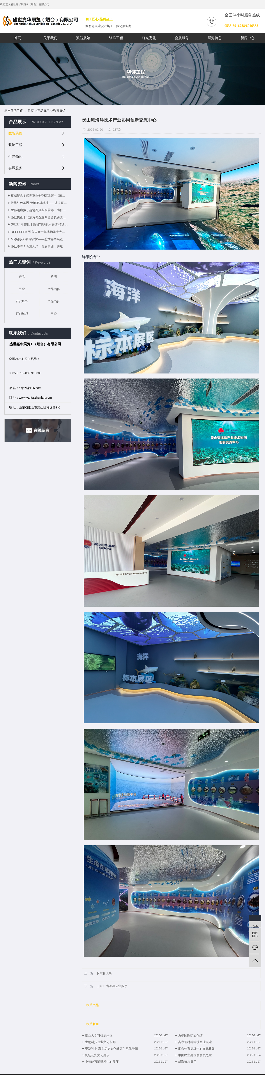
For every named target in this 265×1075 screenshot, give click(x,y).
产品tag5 (22, 301)
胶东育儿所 (104, 973)
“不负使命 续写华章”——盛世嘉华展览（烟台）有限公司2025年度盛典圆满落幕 (39, 239)
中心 (54, 313)
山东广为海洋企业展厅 (112, 986)
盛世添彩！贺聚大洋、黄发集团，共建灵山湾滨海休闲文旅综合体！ (39, 246)
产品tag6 (54, 289)
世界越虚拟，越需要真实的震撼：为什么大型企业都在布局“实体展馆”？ (39, 210)
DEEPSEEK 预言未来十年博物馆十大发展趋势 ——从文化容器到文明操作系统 (39, 232)
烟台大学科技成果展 (99, 1035)
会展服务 (182, 38)
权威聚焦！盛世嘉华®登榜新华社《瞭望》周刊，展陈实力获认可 (39, 195)
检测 (54, 276)
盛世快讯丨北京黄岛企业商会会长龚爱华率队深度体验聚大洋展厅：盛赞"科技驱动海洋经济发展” (39, 217)
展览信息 (215, 38)
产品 (22, 276)
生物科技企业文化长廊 (100, 1042)
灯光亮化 (149, 38)
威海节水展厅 (187, 1061)
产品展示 (43, 110)
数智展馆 (83, 38)
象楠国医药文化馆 (190, 1035)
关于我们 (50, 38)
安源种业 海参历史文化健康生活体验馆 (111, 1048)
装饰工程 (116, 38)
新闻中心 (247, 38)
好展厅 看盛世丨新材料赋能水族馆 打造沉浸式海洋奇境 (39, 224)
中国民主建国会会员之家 (195, 1055)
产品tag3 (22, 313)
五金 (22, 289)
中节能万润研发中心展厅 (102, 1061)
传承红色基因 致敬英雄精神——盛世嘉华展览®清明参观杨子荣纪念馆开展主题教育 (39, 203)
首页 (17, 38)
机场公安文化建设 (97, 1055)
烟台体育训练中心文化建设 (196, 1048)
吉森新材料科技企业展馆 (195, 1042)
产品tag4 (54, 301)
